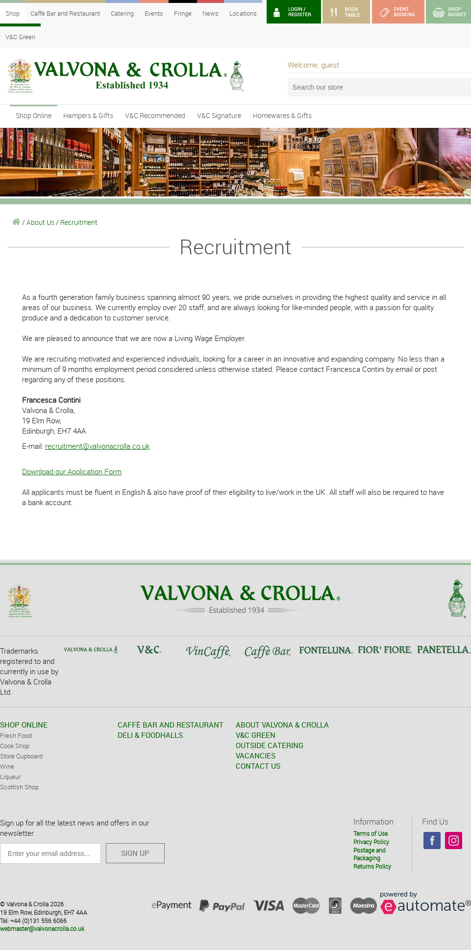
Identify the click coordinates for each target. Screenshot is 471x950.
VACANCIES (255, 755)
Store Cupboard (21, 756)
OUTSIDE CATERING (269, 745)
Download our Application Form (72, 471)
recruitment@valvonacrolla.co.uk (97, 446)
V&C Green (20, 36)
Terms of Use (370, 833)
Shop (12, 13)
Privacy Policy (371, 842)
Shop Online (33, 115)
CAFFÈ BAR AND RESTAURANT (170, 725)
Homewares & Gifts (282, 115)
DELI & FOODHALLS (150, 735)
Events (154, 13)
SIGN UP (135, 853)
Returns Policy (372, 866)
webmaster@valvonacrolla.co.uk (42, 928)
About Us (40, 222)
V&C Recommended (155, 115)
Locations (243, 13)
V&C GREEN (255, 735)
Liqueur (10, 776)
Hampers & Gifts (88, 115)
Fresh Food (16, 735)
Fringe (183, 13)
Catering (122, 13)
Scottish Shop (19, 786)
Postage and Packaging (369, 854)
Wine (7, 766)
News (210, 13)
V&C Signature (219, 115)
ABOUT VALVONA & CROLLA (282, 725)
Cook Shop (14, 745)
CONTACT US (258, 766)
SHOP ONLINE (24, 725)
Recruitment (79, 222)
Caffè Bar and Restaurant (65, 13)
